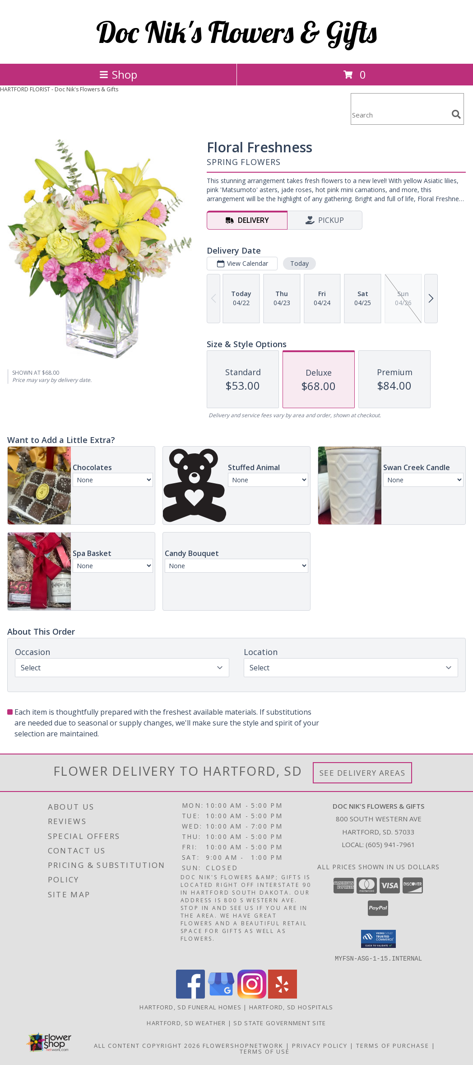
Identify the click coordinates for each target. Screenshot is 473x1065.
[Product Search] (399, 114)
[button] (378, 939)
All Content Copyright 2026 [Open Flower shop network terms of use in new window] (147, 1045)
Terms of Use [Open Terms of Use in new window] (265, 1051)
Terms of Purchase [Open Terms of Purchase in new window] (392, 1045)
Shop (118, 74)
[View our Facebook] (190, 995)
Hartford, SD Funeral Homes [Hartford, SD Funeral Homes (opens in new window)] (190, 1007)
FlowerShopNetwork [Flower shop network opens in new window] (243, 1045)
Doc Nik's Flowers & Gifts (236, 32)
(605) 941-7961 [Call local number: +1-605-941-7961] (390, 844)
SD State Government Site (279, 1022)
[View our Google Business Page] (221, 995)
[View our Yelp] (282, 995)
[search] (456, 114)
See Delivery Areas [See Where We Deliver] (363, 773)
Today (299, 263)
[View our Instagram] (251, 995)
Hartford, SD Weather (186, 1022)
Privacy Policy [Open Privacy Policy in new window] (320, 1045)
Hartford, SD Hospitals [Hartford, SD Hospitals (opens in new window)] (291, 1007)
